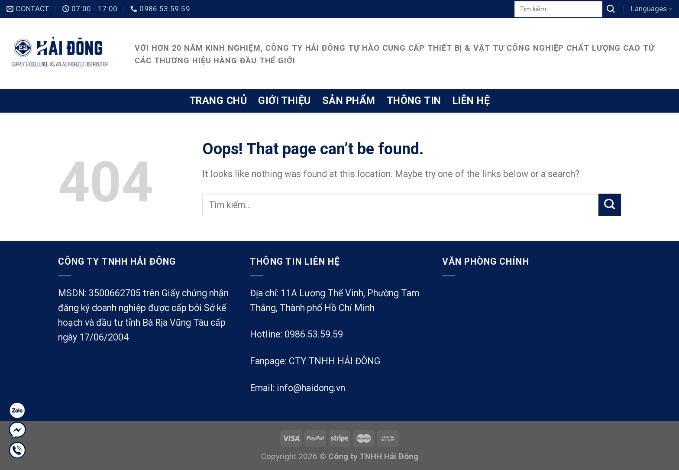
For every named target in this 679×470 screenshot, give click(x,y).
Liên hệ (471, 100)
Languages (652, 8)
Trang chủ (218, 100)
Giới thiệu (284, 100)
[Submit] (611, 8)
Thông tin (414, 100)
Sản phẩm (348, 100)
